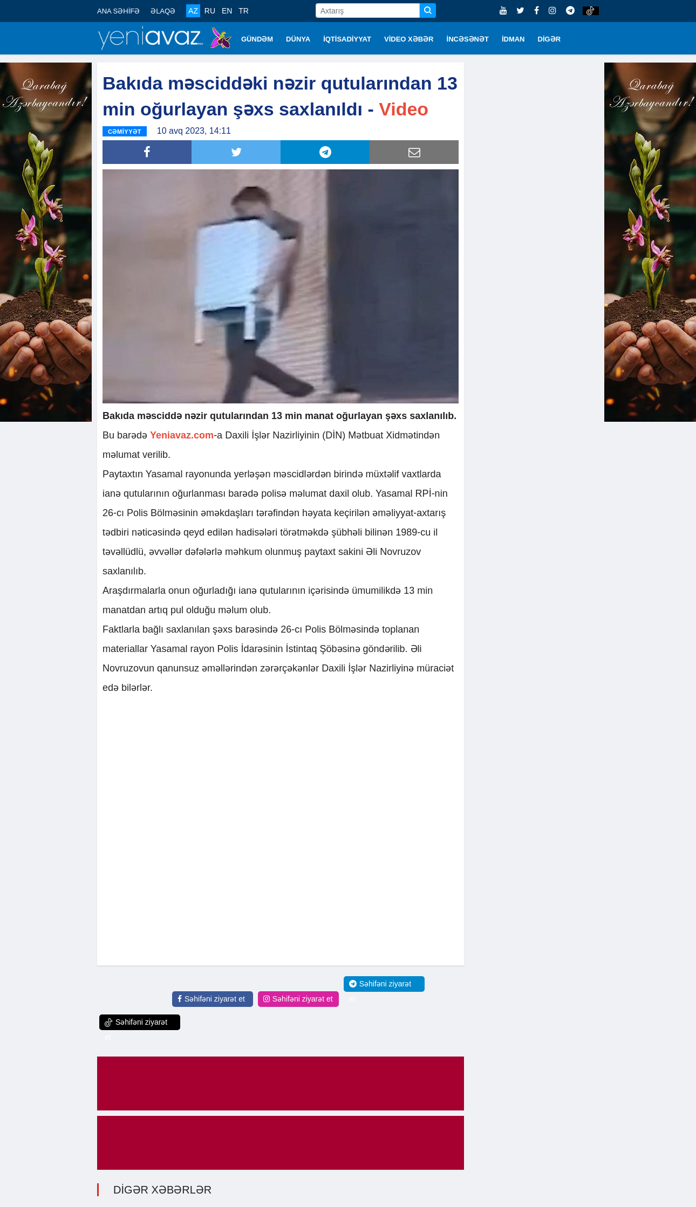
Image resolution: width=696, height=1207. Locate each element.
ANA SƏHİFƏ (118, 11)
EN (227, 10)
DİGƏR (549, 39)
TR (243, 10)
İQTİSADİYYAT (347, 39)
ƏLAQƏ (163, 11)
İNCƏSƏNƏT (468, 39)
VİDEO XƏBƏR (409, 39)
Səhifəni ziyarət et (211, 999)
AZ (193, 10)
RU (209, 10)
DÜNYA (298, 39)
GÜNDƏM (257, 39)
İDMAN (513, 39)
